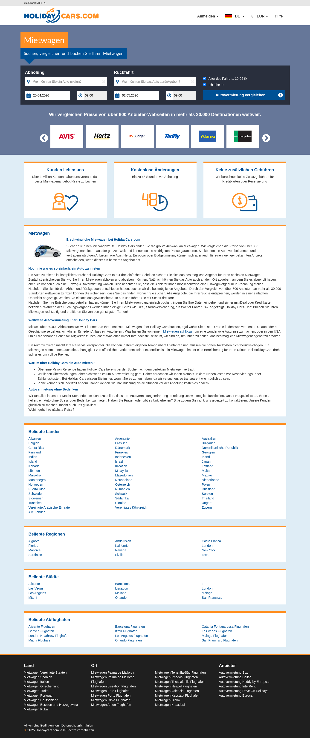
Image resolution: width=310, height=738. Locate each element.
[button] (235, 16)
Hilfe (279, 16)
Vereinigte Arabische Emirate (49, 507)
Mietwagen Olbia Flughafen (110, 700)
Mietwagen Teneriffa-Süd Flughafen (180, 672)
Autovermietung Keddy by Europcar (244, 682)
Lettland (207, 466)
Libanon (34, 471)
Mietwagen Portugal (38, 695)
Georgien (208, 452)
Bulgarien (208, 443)
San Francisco (212, 597)
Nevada (120, 550)
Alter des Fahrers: (225, 78)
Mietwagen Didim (167, 700)
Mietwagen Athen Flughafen (111, 705)
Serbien (207, 494)
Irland (206, 457)
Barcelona (122, 584)
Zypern (207, 507)
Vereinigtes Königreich (131, 507)
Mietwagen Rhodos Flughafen (176, 677)
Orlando (121, 597)
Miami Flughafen (40, 640)
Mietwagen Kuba (36, 709)
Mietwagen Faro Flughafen (110, 691)
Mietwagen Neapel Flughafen (176, 686)
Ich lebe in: (213, 85)
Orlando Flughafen (128, 640)
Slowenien (36, 498)
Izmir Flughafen (126, 631)
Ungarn (207, 503)
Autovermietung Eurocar (236, 695)
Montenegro (37, 480)
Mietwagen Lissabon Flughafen (113, 686)
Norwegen (36, 484)
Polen (206, 484)
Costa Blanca (211, 541)
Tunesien (35, 503)
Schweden (36, 494)
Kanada (34, 466)
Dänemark (122, 448)
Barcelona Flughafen (130, 626)
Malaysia (121, 471)
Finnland (35, 452)
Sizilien (120, 555)
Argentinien (123, 438)
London (207, 545)
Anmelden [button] (207, 16)
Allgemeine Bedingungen (42, 725)
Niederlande (210, 480)
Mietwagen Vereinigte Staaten (45, 672)
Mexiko (207, 475)
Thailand (208, 498)
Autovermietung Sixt (233, 672)
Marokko (35, 475)
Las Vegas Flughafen (217, 631)
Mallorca (35, 550)
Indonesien (123, 457)
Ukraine (120, 503)
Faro (205, 584)
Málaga (207, 593)
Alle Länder (37, 512)
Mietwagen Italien (36, 682)
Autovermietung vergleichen (249, 95)
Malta (206, 471)
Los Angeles (37, 593)
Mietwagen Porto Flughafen (110, 695)
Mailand (120, 593)
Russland (208, 489)
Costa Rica (36, 448)
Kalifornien (122, 545)
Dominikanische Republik (220, 448)
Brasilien (121, 443)
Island (33, 461)
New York (208, 550)
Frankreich (122, 452)
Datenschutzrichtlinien (77, 725)
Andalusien (123, 541)
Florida (33, 545)
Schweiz (121, 494)
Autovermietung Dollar (235, 677)
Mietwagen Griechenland (42, 686)
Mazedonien (124, 475)
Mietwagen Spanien (38, 677)
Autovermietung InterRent (237, 686)
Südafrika (122, 498)
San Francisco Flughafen (220, 640)
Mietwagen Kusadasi (170, 705)
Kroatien (121, 466)
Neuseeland (123, 480)
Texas (206, 555)
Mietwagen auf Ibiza (178, 331)
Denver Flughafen (41, 631)
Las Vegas (36, 588)
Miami (33, 597)
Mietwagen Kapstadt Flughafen (177, 695)
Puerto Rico (37, 489)
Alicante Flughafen (42, 626)
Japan (206, 461)
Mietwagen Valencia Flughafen (177, 691)
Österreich (122, 484)
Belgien (34, 443)
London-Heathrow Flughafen (49, 636)
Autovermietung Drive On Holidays (243, 691)
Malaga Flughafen (215, 636)
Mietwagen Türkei (36, 691)
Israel (119, 461)
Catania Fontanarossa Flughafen (225, 626)
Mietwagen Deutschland (41, 700)
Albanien (35, 438)
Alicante (34, 584)
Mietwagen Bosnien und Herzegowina (51, 705)
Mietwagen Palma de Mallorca (112, 672)
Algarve (34, 541)
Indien (33, 457)
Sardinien (35, 555)
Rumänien (122, 489)
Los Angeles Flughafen (131, 636)
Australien (209, 438)
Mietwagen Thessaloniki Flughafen (180, 682)
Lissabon (121, 588)
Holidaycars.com (47, 730)
